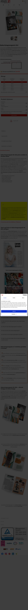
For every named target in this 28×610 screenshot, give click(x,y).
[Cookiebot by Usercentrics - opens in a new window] (23, 295)
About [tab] (23, 297)
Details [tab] (14, 297)
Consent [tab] (4, 297)
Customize (14, 314)
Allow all (14, 311)
